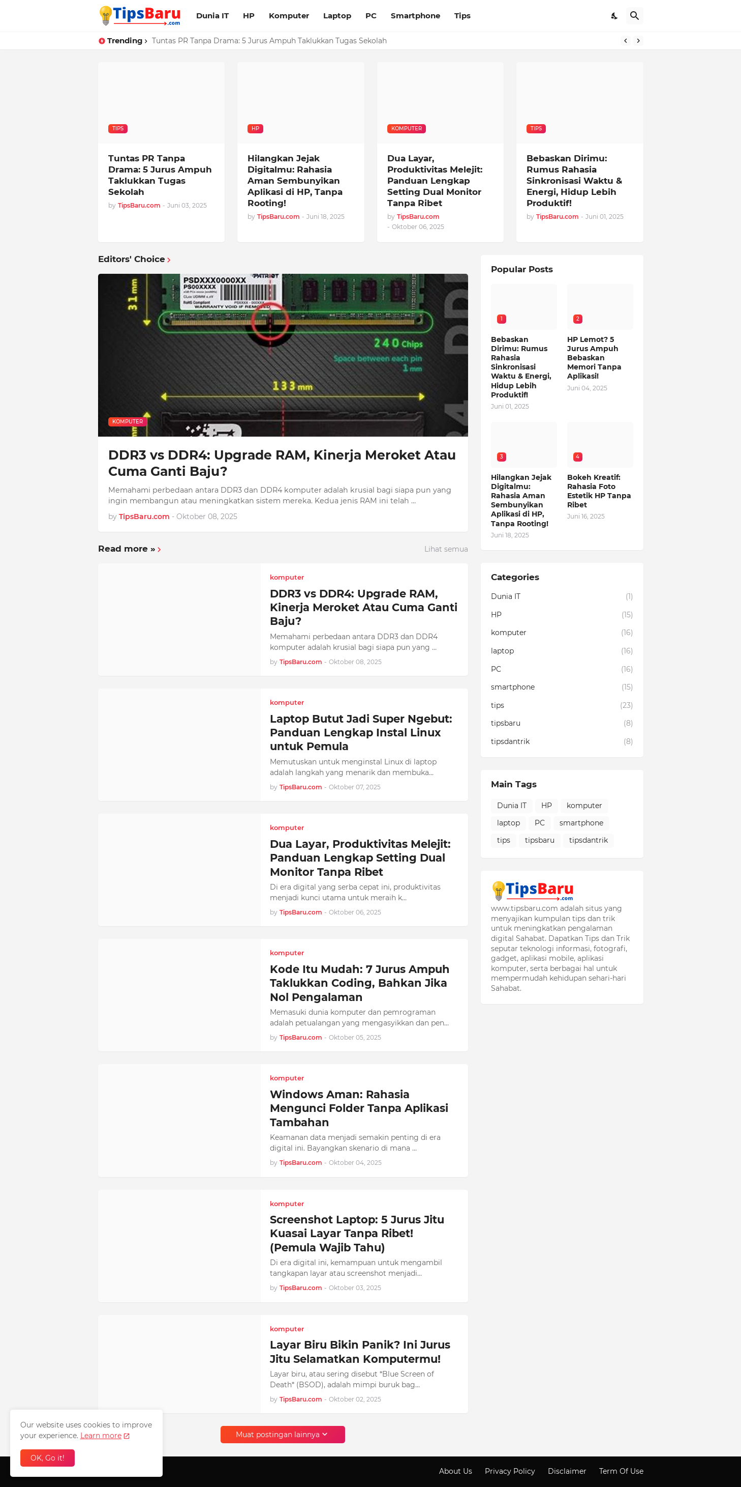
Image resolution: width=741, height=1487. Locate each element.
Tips (462, 15)
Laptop (337, 15)
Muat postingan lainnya (278, 1434)
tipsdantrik (562, 742)
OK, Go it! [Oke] (47, 1458)
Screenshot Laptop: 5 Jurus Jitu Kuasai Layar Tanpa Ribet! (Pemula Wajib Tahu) (357, 1233)
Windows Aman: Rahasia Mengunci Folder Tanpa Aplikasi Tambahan (359, 1108)
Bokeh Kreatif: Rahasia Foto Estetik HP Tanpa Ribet (599, 491)
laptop (562, 651)
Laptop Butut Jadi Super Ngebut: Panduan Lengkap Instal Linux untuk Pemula (361, 732)
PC (371, 15)
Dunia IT (212, 15)
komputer (562, 633)
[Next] (638, 41)
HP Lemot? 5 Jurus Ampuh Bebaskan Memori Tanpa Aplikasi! (594, 358)
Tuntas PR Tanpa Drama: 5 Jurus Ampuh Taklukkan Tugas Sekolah (269, 40)
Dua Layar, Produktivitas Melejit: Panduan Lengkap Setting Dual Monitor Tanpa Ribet (434, 180)
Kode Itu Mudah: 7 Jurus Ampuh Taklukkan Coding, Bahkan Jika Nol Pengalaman (360, 983)
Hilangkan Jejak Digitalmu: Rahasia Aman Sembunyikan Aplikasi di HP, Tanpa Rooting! (295, 180)
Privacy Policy (510, 1471)
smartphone (562, 687)
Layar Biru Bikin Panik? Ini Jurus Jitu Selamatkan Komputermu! (360, 1351)
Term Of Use (621, 1471)
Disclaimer (567, 1471)
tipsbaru (562, 724)
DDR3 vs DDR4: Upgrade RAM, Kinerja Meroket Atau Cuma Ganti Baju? (282, 463)
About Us (455, 1471)
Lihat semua (446, 549)
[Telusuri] (634, 15)
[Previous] (626, 41)
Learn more (100, 1435)
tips (562, 706)
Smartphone (415, 15)
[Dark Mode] (615, 15)
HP (249, 15)
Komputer (289, 15)
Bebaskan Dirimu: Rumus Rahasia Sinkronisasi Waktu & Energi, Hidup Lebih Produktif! (574, 180)
